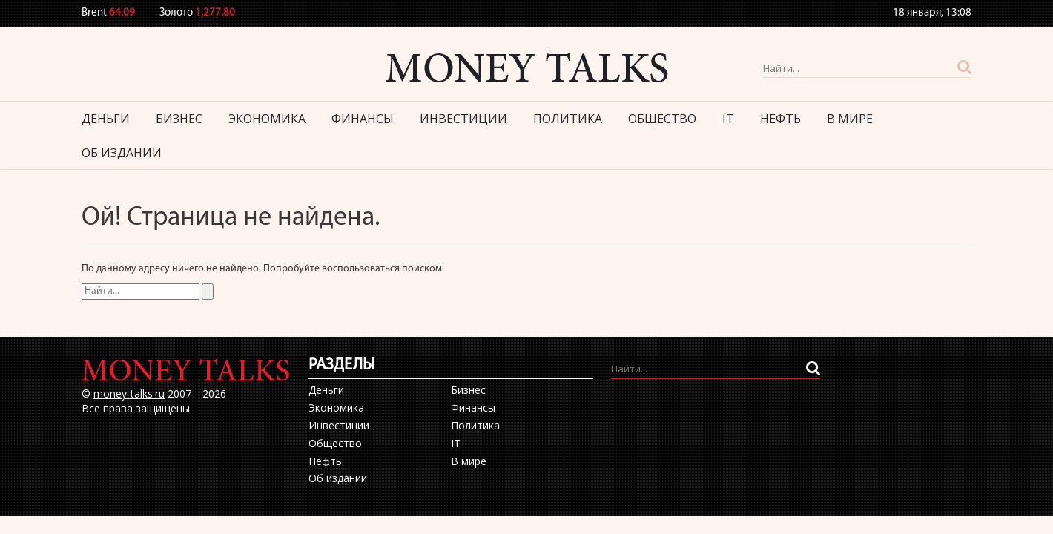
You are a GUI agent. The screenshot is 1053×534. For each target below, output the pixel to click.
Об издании (122, 153)
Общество (662, 119)
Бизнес (179, 119)
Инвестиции (463, 119)
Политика (567, 119)
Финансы (362, 119)
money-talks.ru (129, 393)
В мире (850, 119)
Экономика (267, 119)
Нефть (780, 119)
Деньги (106, 119)
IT (728, 119)
